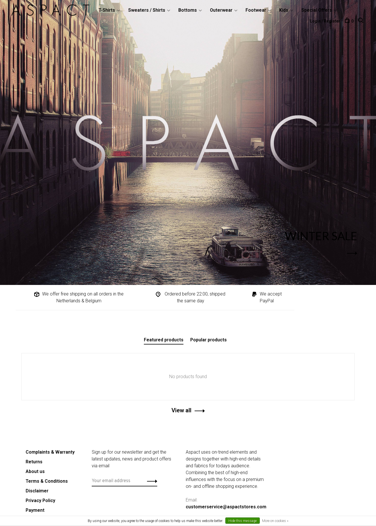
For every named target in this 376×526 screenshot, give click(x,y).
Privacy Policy (40, 500)
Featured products (163, 339)
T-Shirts (107, 10)
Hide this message (242, 521)
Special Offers (316, 10)
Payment (35, 510)
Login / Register (325, 21)
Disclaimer (37, 491)
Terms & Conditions (47, 481)
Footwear (256, 10)
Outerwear (221, 10)
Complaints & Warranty (50, 452)
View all (181, 410)
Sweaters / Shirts (146, 10)
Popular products (208, 339)
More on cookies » (275, 521)
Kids (283, 10)
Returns (34, 461)
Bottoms (187, 10)
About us (35, 471)
